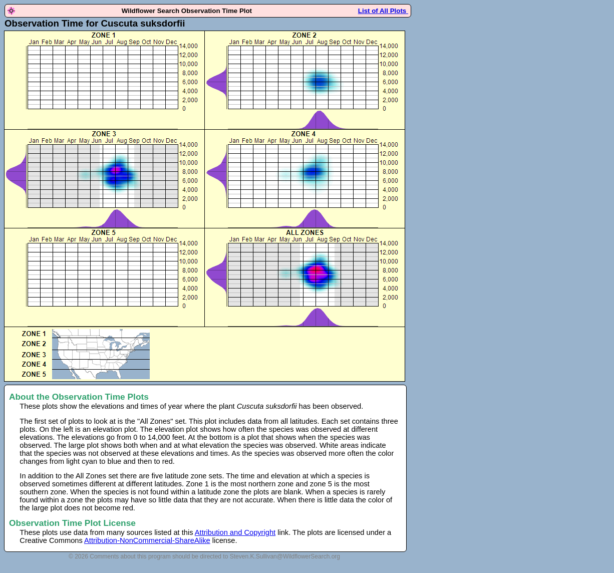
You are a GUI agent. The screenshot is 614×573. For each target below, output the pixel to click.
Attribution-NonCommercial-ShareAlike (147, 540)
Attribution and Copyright (235, 532)
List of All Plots (383, 11)
